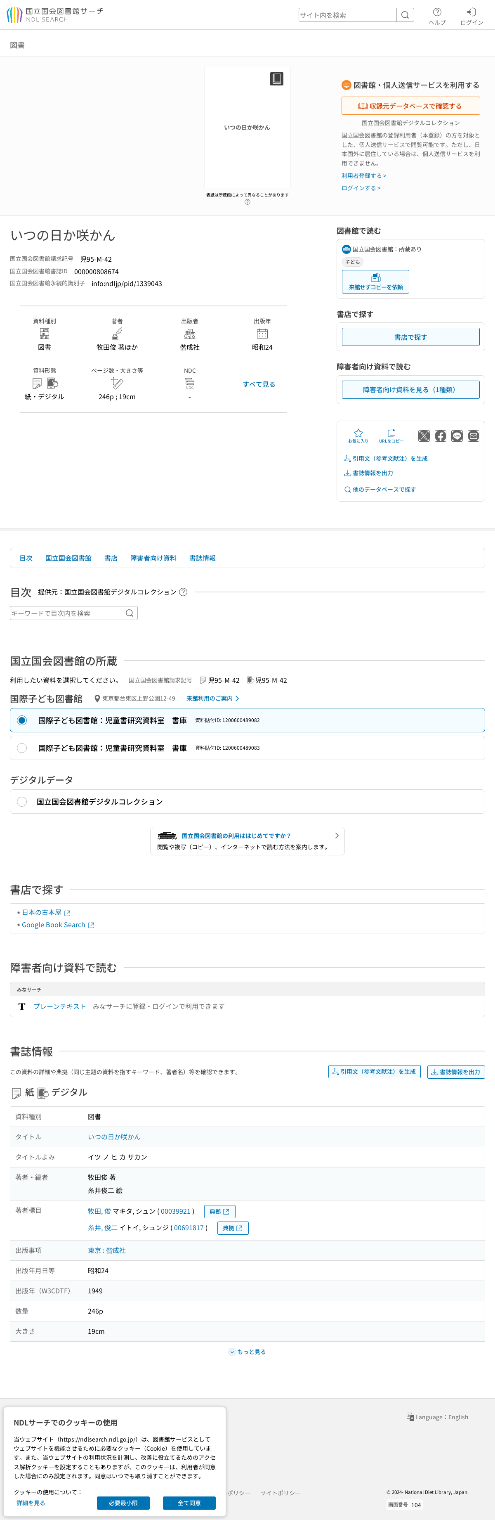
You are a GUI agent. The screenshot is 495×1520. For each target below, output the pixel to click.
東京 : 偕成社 (107, 1250)
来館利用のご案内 (214, 698)
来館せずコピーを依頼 (376, 281)
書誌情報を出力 (368, 473)
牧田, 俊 (99, 1211)
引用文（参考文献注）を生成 (386, 458)
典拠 (220, 1211)
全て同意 (189, 1503)
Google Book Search (58, 924)
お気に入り (358, 436)
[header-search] (356, 15)
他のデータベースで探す (380, 489)
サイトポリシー (280, 1493)
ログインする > (361, 188)
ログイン (471, 15)
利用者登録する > (364, 175)
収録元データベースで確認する (410, 106)
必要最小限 (123, 1503)
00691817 (189, 1227)
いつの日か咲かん (114, 1136)
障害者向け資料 (153, 558)
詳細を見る (30, 1503)
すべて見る (259, 384)
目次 (26, 558)
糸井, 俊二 (103, 1227)
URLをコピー (391, 436)
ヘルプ (437, 15)
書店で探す (410, 337)
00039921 (176, 1211)
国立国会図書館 (68, 558)
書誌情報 (202, 558)
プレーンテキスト (59, 1006)
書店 (111, 558)
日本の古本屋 (46, 912)
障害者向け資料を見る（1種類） (411, 389)
